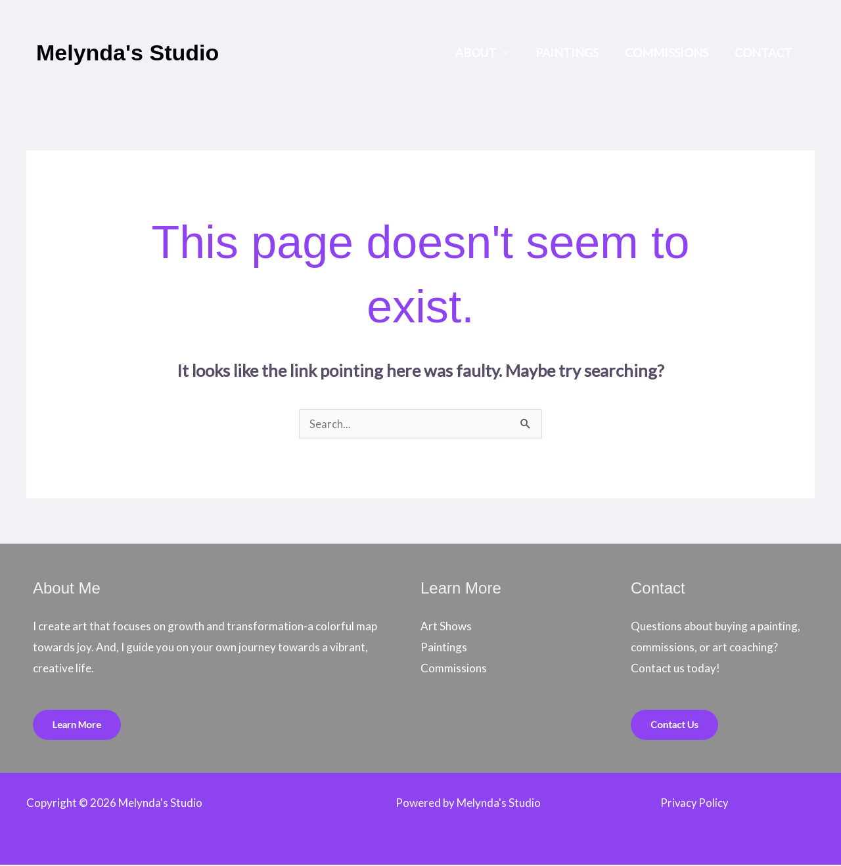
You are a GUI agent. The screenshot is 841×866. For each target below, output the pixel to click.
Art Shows (446, 627)
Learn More (78, 725)
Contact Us (674, 725)
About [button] (485, 52)
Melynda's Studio (127, 52)
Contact (764, 52)
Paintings (573, 52)
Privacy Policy (694, 804)
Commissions (670, 52)
